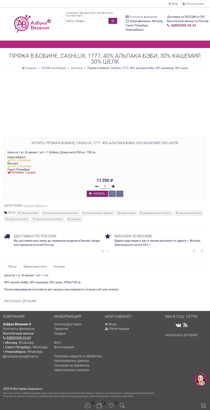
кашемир (76, 219)
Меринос (41, 205)
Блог (57, 342)
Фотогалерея (64, 347)
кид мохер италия (18, 219)
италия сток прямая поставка (62, 213)
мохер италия (128, 213)
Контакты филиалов (143, 16)
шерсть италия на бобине (49, 219)
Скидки (60, 333)
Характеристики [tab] (35, 266)
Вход (173, 3)
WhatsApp (26, 343)
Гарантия (61, 329)
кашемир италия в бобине (157, 213)
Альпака (29, 205)
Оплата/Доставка (67, 324)
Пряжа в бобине (29, 213)
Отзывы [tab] (59, 266)
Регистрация (193, 3)
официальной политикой (139, 393)
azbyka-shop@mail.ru (23, 356)
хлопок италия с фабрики (99, 213)
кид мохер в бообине (190, 213)
